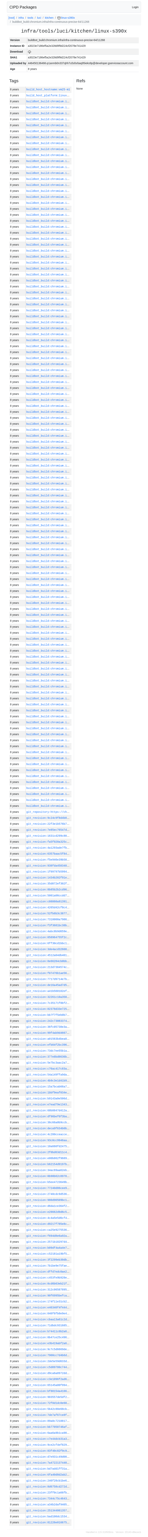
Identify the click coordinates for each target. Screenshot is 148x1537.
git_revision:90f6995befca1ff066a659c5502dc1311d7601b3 (69, 1295)
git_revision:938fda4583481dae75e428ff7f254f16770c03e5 (69, 865)
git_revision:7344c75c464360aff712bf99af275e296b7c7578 (69, 1498)
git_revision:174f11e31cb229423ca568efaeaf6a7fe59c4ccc (69, 1301)
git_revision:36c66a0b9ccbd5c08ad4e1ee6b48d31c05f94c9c (69, 1122)
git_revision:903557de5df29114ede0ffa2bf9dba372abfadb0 (69, 1397)
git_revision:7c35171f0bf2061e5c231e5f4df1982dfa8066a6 (69, 1003)
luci (39, 17)
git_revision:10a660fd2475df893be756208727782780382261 (69, 1146)
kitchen (49, 17)
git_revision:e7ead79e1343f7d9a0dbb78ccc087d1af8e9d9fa (69, 1104)
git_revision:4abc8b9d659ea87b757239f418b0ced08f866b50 (69, 931)
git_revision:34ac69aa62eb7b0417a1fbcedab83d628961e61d (69, 1170)
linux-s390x (66, 17)
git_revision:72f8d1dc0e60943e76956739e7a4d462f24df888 (69, 1403)
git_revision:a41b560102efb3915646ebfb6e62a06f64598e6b (69, 991)
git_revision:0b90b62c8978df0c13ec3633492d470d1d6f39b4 (69, 1176)
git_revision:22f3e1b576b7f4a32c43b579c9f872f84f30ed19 (69, 824)
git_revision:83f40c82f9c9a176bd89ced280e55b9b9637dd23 (69, 1451)
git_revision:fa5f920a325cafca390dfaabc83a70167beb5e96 (69, 842)
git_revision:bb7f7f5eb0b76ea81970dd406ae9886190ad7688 (69, 1015)
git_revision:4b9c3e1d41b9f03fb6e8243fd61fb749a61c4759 (69, 1080)
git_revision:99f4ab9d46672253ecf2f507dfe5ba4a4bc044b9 (69, 1033)
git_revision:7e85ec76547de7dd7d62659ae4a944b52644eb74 (69, 830)
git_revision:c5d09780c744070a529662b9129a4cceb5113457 (69, 1367)
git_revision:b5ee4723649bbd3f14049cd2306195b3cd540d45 (69, 1182)
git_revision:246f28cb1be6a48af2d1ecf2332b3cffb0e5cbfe (69, 1480)
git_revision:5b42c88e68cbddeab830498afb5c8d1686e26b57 (69, 1409)
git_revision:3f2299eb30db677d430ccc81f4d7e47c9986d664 (69, 1260)
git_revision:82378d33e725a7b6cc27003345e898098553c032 (69, 1009)
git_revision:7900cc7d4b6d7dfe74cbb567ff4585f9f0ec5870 (69, 1355)
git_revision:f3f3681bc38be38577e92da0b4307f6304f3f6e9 (69, 925)
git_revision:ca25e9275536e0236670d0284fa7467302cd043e (69, 1230)
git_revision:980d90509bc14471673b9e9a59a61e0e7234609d (69, 1200)
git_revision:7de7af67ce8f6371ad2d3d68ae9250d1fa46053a (69, 1415)
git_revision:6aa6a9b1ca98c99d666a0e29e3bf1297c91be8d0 (69, 1433)
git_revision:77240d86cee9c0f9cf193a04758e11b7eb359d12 (69, 1188)
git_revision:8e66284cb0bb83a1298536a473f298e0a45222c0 (69, 961)
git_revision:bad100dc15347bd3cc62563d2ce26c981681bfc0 (69, 1516)
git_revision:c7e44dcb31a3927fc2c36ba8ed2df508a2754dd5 (69, 1439)
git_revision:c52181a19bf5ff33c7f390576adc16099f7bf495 (69, 1254)
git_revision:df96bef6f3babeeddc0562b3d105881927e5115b (69, 1116)
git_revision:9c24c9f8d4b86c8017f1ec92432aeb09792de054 (69, 818)
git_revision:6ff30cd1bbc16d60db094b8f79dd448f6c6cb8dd (69, 943)
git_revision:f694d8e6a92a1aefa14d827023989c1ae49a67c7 (69, 1236)
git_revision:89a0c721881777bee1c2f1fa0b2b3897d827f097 (69, 1421)
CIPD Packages (23, 7)
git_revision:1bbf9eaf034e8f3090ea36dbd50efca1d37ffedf (69, 1092)
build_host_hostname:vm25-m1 (48, 89)
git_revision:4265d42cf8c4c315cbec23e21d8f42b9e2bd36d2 (69, 907)
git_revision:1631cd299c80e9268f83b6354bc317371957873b (69, 836)
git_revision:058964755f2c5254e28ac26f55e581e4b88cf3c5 (69, 937)
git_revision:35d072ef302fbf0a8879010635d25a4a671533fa (69, 883)
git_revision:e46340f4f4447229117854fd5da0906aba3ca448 (69, 1307)
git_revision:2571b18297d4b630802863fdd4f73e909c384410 (69, 1242)
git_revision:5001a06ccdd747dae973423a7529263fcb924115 (69, 895)
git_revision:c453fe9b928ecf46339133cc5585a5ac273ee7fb (69, 1277)
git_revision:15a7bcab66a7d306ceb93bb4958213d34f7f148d (69, 1086)
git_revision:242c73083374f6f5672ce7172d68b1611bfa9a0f (69, 1021)
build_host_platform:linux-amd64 (51, 95)
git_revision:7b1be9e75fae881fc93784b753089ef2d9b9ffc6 (69, 1266)
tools (30, 17)
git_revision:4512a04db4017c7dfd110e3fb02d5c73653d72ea (69, 955)
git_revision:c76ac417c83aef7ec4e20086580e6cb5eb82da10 (69, 1069)
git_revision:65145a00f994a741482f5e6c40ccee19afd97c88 (69, 1385)
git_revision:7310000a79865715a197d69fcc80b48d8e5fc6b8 (69, 919)
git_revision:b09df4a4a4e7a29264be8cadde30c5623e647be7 (69, 1248)
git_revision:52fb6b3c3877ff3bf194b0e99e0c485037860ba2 (69, 913)
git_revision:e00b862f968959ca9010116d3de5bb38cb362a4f (69, 1158)
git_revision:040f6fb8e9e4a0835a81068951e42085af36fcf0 (69, 1313)
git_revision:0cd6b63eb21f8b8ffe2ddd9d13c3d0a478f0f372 (69, 1283)
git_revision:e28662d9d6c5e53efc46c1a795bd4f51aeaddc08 (69, 1212)
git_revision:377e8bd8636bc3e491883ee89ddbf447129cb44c (69, 1057)
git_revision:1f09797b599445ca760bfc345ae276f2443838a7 (69, 871)
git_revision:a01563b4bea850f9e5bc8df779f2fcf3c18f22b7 (69, 1039)
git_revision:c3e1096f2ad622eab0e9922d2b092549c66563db (69, 1379)
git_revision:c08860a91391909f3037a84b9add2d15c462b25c (69, 901)
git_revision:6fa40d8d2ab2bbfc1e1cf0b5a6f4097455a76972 (69, 1475)
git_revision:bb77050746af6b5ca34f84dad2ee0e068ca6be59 (69, 1427)
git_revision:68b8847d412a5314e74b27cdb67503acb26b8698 (69, 1110)
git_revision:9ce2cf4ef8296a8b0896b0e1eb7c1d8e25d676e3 (69, 1445)
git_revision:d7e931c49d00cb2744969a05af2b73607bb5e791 (69, 1457)
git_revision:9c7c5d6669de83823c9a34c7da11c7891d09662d (69, 1349)
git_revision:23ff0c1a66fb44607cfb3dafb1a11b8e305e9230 (69, 1492)
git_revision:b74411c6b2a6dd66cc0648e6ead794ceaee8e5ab (69, 1331)
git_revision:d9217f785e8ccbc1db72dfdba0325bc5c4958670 (69, 1224)
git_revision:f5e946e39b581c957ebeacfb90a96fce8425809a (69, 860)
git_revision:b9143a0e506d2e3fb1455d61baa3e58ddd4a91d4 (69, 1098)
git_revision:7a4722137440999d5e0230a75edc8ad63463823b (69, 1463)
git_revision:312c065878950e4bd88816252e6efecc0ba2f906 (69, 1289)
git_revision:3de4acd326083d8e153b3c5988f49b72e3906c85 (69, 949)
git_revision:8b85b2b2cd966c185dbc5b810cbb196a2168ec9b (69, 889)
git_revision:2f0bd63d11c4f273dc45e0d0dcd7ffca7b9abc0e (69, 1152)
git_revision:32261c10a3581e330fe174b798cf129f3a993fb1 (69, 997)
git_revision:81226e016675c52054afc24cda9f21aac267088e (69, 1522)
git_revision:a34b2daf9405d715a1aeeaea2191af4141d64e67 (69, 1504)
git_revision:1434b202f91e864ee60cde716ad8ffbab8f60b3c (69, 877)
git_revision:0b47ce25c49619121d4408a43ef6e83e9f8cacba (69, 1337)
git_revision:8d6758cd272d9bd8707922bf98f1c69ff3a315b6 (69, 1486)
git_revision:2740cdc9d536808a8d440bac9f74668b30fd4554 (69, 1194)
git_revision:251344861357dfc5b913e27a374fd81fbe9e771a (69, 1510)
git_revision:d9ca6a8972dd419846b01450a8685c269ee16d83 (69, 1373)
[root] (11, 17)
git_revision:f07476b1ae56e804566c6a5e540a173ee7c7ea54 (69, 973)
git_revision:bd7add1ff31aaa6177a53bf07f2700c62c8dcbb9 (69, 1469)
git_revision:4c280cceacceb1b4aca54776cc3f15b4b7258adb (69, 1134)
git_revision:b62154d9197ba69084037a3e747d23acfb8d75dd (69, 1164)
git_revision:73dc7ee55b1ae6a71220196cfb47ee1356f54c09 (69, 1051)
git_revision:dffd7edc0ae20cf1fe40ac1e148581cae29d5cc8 (69, 1272)
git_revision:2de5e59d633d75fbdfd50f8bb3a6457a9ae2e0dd (69, 1361)
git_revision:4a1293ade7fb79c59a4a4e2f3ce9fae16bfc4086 (69, 848)
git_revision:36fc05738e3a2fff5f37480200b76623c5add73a (69, 1027)
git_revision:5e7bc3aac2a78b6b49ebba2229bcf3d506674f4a (69, 1063)
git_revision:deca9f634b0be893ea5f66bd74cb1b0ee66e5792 (69, 1128)
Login (135, 7)
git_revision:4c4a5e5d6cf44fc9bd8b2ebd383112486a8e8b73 (69, 1218)
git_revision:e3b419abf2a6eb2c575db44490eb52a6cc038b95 (69, 1343)
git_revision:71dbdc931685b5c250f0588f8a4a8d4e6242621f (69, 1325)
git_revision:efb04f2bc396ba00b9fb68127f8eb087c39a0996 (69, 1045)
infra (21, 17)
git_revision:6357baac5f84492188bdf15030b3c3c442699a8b (69, 854)
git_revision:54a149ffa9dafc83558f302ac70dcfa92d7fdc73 (69, 1074)
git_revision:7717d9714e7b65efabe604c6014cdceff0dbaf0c (69, 979)
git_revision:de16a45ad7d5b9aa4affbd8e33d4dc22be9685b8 (69, 985)
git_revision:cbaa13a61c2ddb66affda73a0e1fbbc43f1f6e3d (69, 1319)
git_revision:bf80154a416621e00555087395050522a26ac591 (69, 1391)
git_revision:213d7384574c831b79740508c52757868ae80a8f (69, 967)
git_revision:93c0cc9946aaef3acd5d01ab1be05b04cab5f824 (69, 1140)
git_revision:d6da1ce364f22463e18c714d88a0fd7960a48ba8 (69, 1206)
